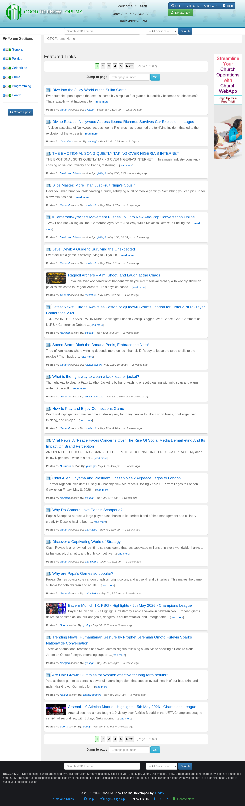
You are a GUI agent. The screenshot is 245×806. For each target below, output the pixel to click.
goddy (86, 625)
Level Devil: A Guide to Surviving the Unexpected (94, 249)
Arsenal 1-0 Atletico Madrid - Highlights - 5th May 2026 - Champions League (132, 707)
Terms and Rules (62, 799)
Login (106, 799)
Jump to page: (97, 77)
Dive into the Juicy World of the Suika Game (89, 90)
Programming (17, 86)
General (13, 49)
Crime (11, 77)
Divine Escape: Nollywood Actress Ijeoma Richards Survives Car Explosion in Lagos (123, 122)
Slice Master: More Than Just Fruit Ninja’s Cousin (94, 185)
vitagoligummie (92, 694)
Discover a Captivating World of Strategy (86, 542)
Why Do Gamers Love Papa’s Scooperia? (87, 510)
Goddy (159, 793)
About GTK (211, 5)
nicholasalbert (93, 364)
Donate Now (183, 799)
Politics (12, 58)
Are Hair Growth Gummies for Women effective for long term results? (110, 675)
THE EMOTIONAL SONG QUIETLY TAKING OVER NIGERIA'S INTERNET (115, 153)
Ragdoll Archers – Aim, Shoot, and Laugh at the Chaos (114, 275)
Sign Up (119, 799)
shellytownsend (94, 396)
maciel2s (90, 294)
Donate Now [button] (181, 12)
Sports (64, 625)
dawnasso (91, 529)
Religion (65, 332)
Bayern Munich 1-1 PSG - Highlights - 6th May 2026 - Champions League (130, 605)
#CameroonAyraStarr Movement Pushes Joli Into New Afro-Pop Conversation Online (123, 217)
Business (65, 466)
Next (129, 66)
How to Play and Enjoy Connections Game (88, 408)
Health (12, 95)
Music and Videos (70, 173)
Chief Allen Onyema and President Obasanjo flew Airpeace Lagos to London (116, 478)
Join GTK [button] (193, 5)
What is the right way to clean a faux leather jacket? (95, 376)
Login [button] (176, 5)
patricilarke (91, 561)
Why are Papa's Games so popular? (82, 573)
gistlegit (92, 141)
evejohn (89, 109)
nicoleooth (91, 205)
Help (228, 5)
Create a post (20, 112)
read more (102, 101)
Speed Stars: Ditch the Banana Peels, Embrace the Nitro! (100, 345)
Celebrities (15, 68)
